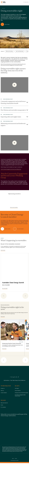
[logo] (3, 2)
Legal (12, 489)
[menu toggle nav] (27, 2)
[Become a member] (6, 228)
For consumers (3, 438)
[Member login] (25, 2)
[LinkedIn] (13, 407)
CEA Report (17, 419)
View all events (3, 277)
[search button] (24, 2)
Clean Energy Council (14, 491)
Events (2, 435)
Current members (4, 423)
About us (2, 421)
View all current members (14, 207)
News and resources (4, 433)
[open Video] (14, 85)
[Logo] (14, 401)
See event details (4, 315)
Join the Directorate (19, 51)
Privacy (16, 489)
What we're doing (9, 51)
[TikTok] (18, 408)
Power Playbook (18, 421)
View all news (3, 343)
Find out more (4, 375)
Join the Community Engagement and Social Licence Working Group (11, 169)
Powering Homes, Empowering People (21, 423)
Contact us (3, 419)
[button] (4, 322)
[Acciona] (14, 197)
